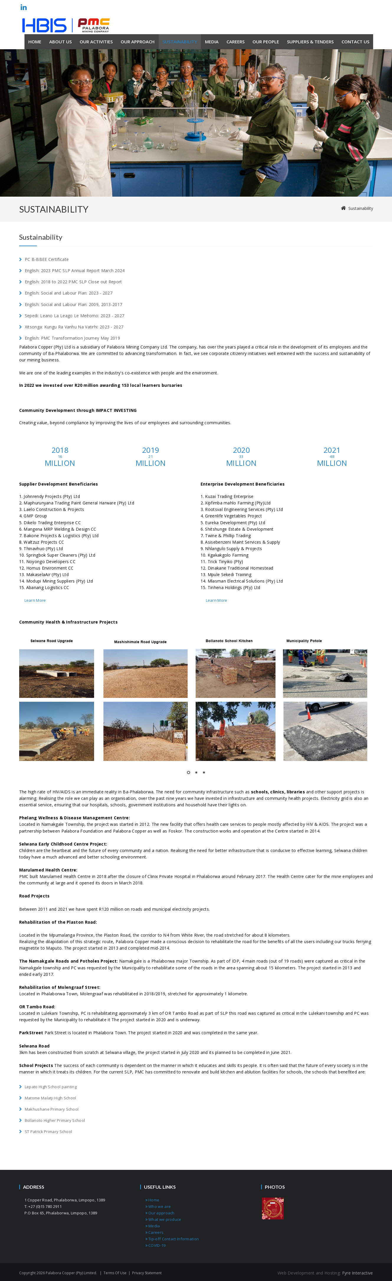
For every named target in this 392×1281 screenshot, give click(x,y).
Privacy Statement (147, 1272)
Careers (154, 1232)
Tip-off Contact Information (172, 1238)
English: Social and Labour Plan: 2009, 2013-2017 (73, 304)
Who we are (158, 1206)
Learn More (35, 600)
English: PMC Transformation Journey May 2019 (72, 338)
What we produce (163, 1219)
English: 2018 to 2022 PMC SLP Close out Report (73, 282)
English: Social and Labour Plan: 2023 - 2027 (68, 293)
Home (152, 1200)
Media (152, 1226)
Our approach (160, 1213)
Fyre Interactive (357, 1273)
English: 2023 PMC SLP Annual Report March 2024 (75, 270)
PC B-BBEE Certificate (47, 259)
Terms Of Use (115, 1272)
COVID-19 (155, 1245)
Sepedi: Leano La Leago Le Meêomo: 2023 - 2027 (74, 315)
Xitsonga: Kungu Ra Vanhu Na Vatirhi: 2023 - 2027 (74, 327)
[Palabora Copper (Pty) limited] (66, 25)
